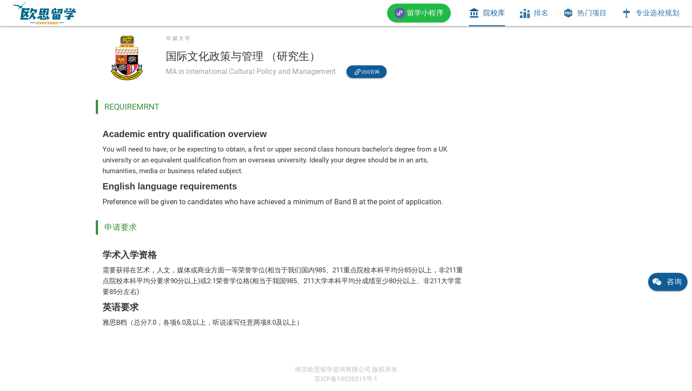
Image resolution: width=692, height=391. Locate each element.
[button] (419, 13)
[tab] (487, 13)
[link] (44, 13)
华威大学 (178, 38)
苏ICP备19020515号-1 (346, 378)
